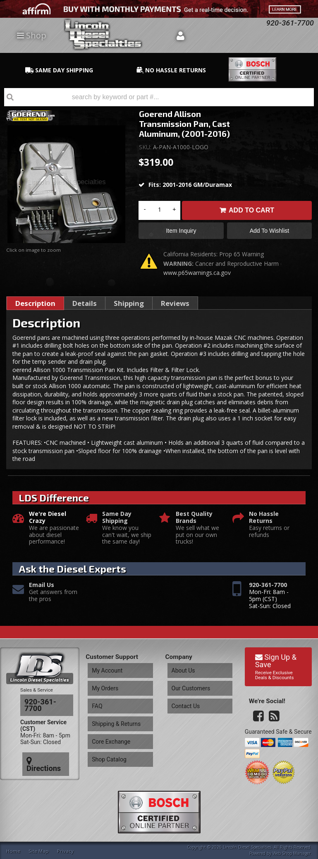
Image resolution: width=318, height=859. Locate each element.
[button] (159, 97)
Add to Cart (251, 210)
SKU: (146, 147)
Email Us (41, 588)
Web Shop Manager (292, 852)
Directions (44, 745)
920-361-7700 (268, 588)
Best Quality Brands (194, 521)
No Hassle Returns (264, 521)
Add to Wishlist (269, 232)
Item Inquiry (181, 232)
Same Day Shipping (117, 521)
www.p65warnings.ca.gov (197, 276)
